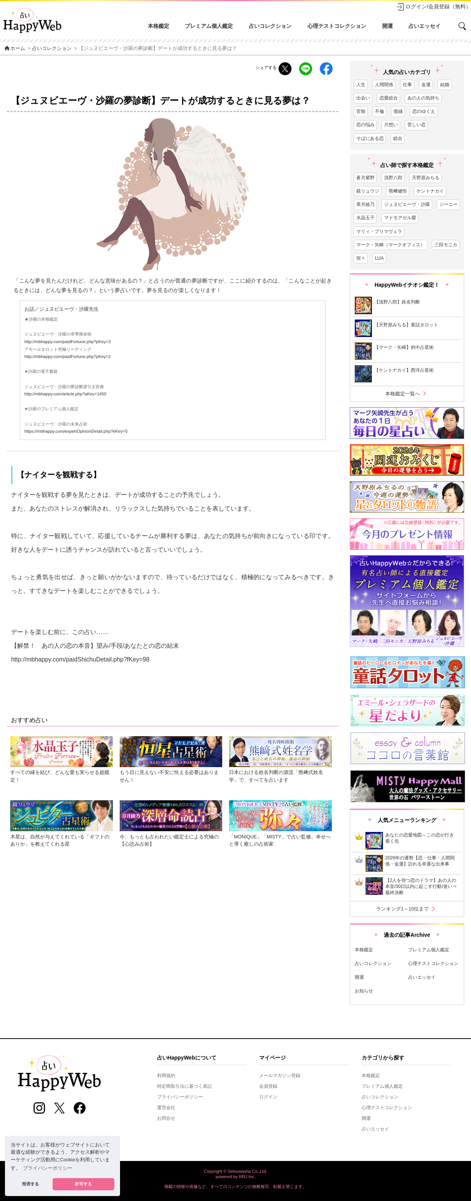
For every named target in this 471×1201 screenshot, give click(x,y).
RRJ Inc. (247, 1176)
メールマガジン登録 (279, 1075)
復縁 (398, 111)
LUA (379, 258)
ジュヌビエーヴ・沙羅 (407, 204)
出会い (363, 98)
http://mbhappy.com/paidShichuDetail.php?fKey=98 (80, 659)
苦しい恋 (416, 124)
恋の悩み (365, 124)
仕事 (407, 84)
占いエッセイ (425, 26)
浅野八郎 (393, 177)
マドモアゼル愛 (400, 217)
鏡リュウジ (367, 191)
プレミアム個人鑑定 (209, 26)
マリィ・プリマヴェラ (379, 231)
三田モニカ (445, 244)
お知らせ (364, 991)
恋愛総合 (389, 98)
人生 (360, 84)
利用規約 (166, 1075)
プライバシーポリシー (180, 1097)
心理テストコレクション (337, 26)
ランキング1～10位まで (407, 909)
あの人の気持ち (423, 98)
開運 (387, 26)
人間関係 (384, 84)
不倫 (379, 111)
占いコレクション (270, 26)
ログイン (268, 1097)
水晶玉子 (365, 217)
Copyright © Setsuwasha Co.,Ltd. (235, 1171)
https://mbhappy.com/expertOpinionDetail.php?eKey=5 (76, 431)
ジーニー (448, 204)
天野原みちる (425, 177)
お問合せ (166, 1118)
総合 (397, 138)
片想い (391, 124)
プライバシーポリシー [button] (47, 1168)
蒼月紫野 (365, 177)
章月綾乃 (365, 204)
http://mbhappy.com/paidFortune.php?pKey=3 (67, 341)
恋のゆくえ (423, 111)
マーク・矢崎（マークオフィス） (390, 244)
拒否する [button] (30, 1184)
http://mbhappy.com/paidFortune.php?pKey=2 (67, 356)
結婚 (444, 84)
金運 (426, 84)
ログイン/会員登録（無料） (433, 6)
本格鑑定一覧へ (407, 393)
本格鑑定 (158, 26)
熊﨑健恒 (398, 191)
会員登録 (268, 1086)
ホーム (14, 48)
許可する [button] (83, 1184)
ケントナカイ (430, 191)
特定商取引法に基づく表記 (184, 1086)
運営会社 (166, 1107)
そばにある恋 (370, 138)
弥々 (360, 258)
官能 (360, 111)
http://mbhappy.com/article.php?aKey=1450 (65, 394)
